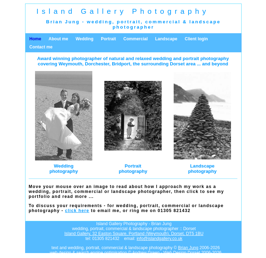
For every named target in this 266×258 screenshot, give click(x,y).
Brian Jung (188, 247)
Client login (196, 38)
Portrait (108, 38)
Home (35, 38)
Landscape (166, 38)
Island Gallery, (133, 233)
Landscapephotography (202, 168)
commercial (162, 21)
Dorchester (97, 63)
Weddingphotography (64, 168)
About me (58, 38)
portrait (129, 21)
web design (60, 252)
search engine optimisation (101, 252)
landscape (205, 21)
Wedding (84, 38)
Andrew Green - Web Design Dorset (166, 252)
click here (77, 210)
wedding (99, 21)
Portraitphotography (133, 168)
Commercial (135, 38)
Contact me (40, 47)
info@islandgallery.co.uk (159, 238)
